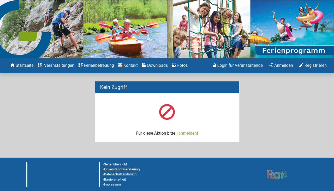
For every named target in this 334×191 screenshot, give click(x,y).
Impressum (112, 184)
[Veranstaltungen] (56, 65)
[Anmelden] (238, 65)
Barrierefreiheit (115, 179)
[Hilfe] (180, 65)
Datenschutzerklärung (120, 174)
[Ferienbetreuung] (96, 65)
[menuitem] (22, 65)
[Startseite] (22, 65)
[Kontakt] (128, 65)
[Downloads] (155, 65)
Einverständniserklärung (122, 169)
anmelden (187, 133)
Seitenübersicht (115, 164)
